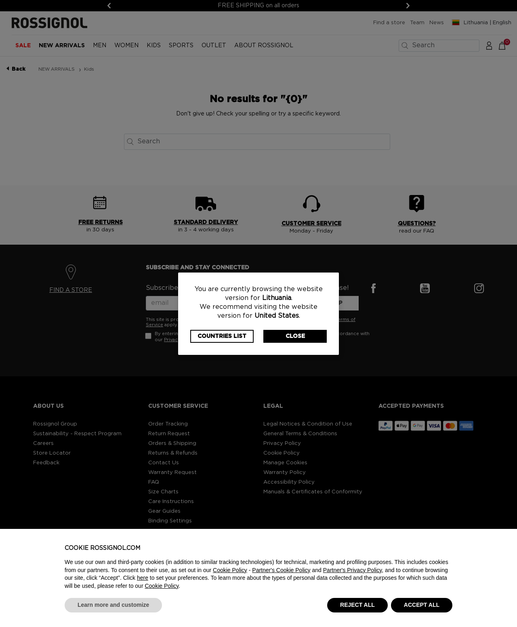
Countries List (222, 336)
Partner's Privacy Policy (352, 570)
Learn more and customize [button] (113, 605)
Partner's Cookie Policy (281, 570)
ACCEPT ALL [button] (421, 605)
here (142, 578)
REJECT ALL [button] (357, 605)
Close (295, 336)
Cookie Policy (230, 570)
